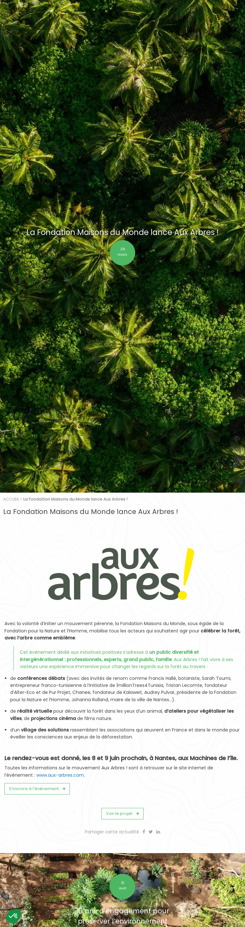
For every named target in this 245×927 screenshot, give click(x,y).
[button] (13, 916)
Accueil (11, 702)
